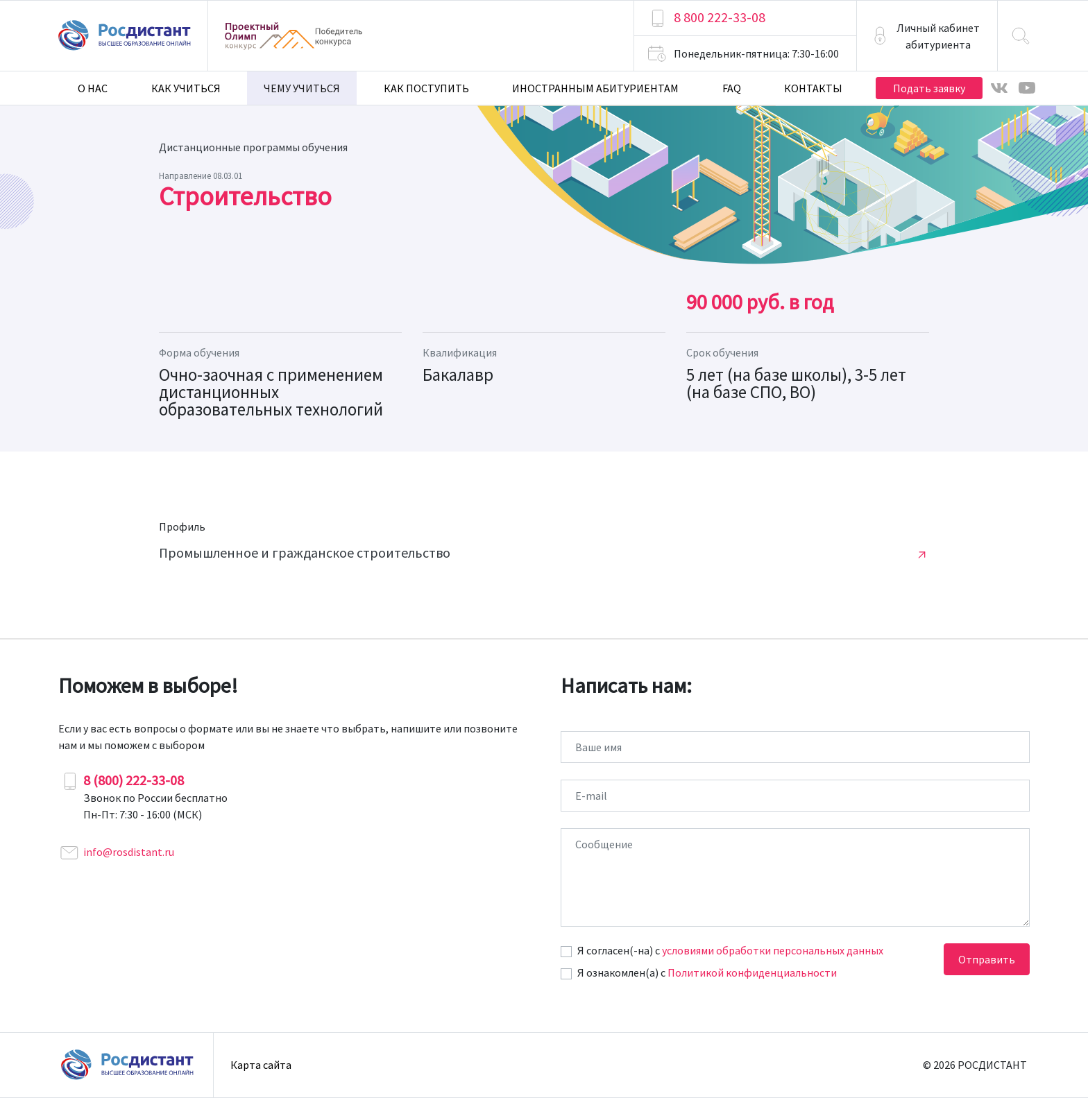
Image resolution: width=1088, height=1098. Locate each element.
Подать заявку (929, 88)
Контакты (813, 88)
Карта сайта (260, 1065)
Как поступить (426, 88)
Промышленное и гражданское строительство (304, 553)
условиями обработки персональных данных (772, 950)
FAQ (731, 88)
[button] (927, 36)
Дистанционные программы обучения (253, 147)
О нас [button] (93, 88)
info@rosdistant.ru (128, 852)
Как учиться (186, 88)
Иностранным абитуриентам (595, 88)
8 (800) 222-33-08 (133, 780)
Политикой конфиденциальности (752, 972)
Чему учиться (302, 88)
